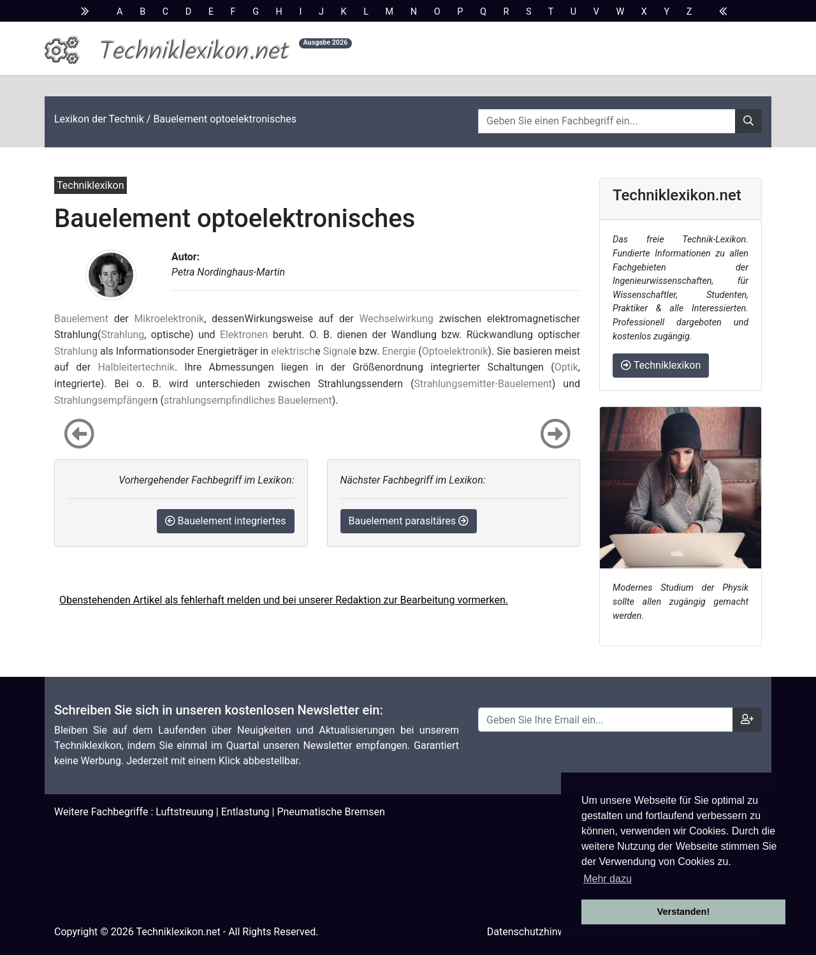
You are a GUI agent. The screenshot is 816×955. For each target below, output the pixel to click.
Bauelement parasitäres (409, 521)
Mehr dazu (607, 878)
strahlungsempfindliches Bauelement (248, 400)
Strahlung (122, 335)
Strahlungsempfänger (103, 400)
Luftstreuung (185, 812)
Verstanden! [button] (683, 912)
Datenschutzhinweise (535, 932)
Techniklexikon (661, 365)
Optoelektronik (455, 351)
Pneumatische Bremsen (330, 812)
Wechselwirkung (396, 319)
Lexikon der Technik (99, 119)
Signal (337, 351)
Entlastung (245, 812)
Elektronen (244, 335)
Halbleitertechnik (136, 367)
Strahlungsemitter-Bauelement (483, 384)
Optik (566, 367)
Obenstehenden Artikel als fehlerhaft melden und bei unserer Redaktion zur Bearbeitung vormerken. (283, 600)
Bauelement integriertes (225, 521)
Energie (399, 351)
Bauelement (81, 319)
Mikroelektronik (169, 319)
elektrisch (293, 351)
